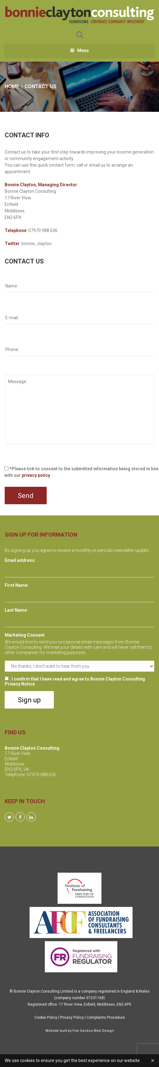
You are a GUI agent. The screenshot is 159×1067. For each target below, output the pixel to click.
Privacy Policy (72, 1017)
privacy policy (36, 475)
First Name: (17, 585)
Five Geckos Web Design (93, 1031)
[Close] (152, 1060)
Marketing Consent (24, 635)
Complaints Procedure (106, 1017)
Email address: (20, 560)
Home (12, 86)
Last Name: (16, 610)
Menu (83, 50)
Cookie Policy (45, 1017)
